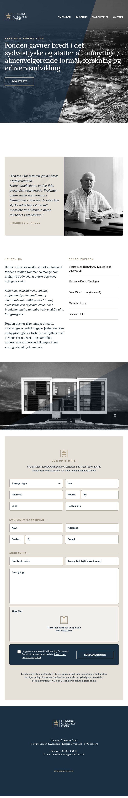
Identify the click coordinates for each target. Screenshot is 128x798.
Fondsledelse (100, 17)
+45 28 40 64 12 (68, 752)
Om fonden (64, 17)
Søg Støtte (19, 82)
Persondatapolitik (64, 773)
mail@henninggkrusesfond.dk (68, 756)
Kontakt (118, 17)
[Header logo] (16, 17)
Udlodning (81, 17)
